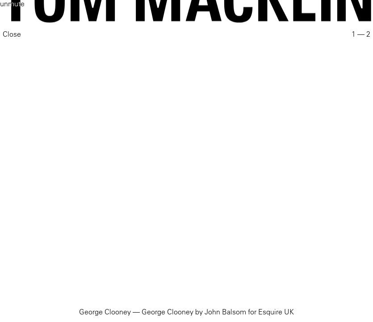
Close (12, 33)
